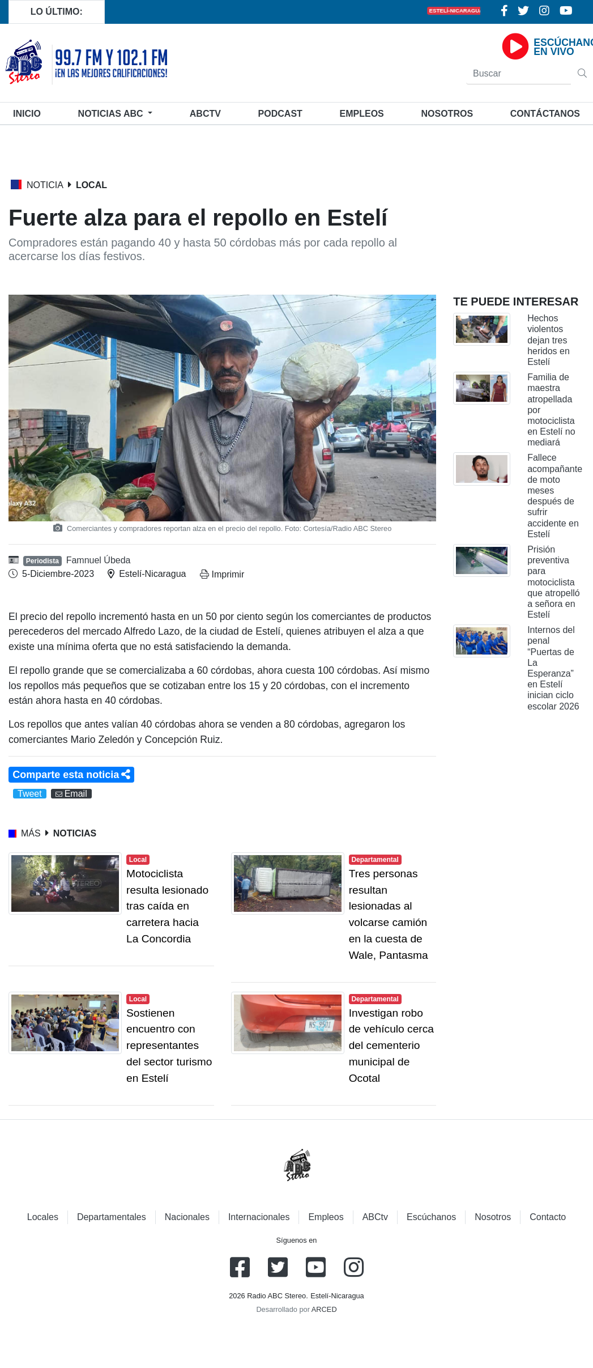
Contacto (548, 1217)
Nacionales (187, 1217)
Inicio (29, 112)
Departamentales (111, 1217)
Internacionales (259, 1217)
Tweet (30, 793)
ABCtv (205, 113)
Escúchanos (431, 1217)
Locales (42, 1217)
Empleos (325, 1217)
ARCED (324, 1309)
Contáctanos (545, 113)
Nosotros (447, 113)
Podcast (280, 113)
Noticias (112, 113)
